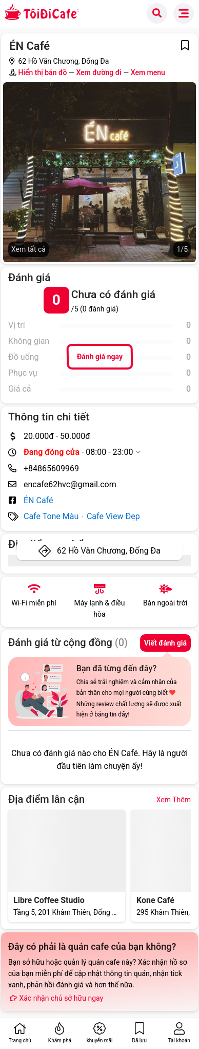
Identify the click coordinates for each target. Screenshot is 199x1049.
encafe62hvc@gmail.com (70, 484)
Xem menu (148, 72)
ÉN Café (38, 500)
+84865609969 (51, 468)
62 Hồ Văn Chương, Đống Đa (109, 551)
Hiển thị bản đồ (42, 72)
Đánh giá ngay (99, 357)
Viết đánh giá (165, 643)
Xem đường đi (98, 72)
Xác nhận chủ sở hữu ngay (55, 998)
